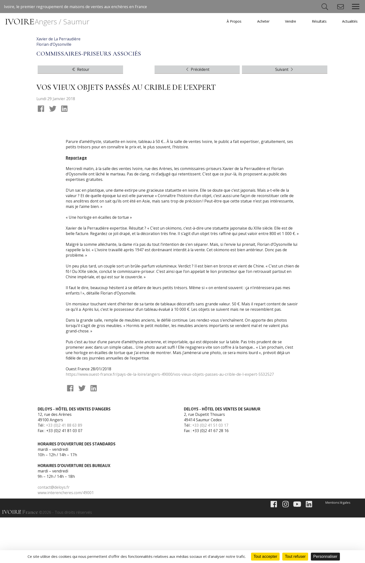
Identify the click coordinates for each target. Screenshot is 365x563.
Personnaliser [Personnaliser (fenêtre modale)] (325, 556)
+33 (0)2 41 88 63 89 (64, 470)
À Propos (230, 21)
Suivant (285, 107)
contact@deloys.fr (54, 532)
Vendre (288, 21)
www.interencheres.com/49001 (66, 537)
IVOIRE (48, 21)
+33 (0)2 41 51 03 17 (210, 470)
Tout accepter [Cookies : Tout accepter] (265, 556)
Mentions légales (337, 548)
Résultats (318, 21)
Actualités (350, 21)
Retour (80, 107)
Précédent (197, 107)
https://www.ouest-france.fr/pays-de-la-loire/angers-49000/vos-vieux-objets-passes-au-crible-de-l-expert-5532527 (171, 418)
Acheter (260, 21)
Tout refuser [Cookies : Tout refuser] (295, 556)
